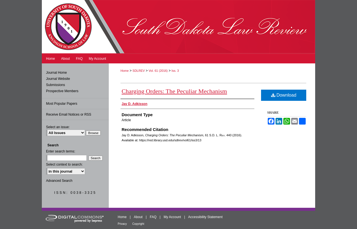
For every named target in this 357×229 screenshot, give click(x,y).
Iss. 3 (175, 70)
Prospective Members (62, 91)
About (138, 217)
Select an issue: (58, 127)
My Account (172, 217)
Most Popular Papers (61, 104)
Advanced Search (59, 181)
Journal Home (56, 73)
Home (124, 70)
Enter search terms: (60, 151)
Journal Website (58, 79)
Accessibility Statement (205, 217)
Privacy (122, 223)
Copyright (138, 223)
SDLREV (138, 70)
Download (283, 95)
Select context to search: (64, 164)
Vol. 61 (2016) (158, 70)
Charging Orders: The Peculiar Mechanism (174, 91)
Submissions (55, 85)
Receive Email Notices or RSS (68, 114)
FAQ (153, 217)
